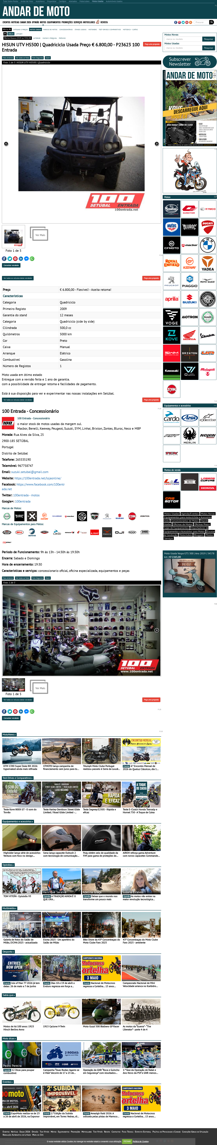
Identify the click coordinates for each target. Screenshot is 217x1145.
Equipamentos (54, 22)
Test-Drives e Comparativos (18, 777)
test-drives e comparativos (110, 29)
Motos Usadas (171, 513)
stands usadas (80, 29)
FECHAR (127, 1141)
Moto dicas (9, 1038)
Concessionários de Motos (185, 520)
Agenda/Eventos (190, 513)
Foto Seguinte (37, 58)
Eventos (6, 22)
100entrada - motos (26, 495)
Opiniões (8, 864)
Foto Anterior (8, 58)
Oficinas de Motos (182, 524)
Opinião (35, 22)
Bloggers (199, 535)
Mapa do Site (37, 1134)
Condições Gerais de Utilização (195, 1131)
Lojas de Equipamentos (176, 527)
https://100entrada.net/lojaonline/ (38, 478)
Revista (104, 22)
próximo (62, 38)
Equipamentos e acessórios (18, 821)
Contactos (116, 1131)
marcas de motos (50, 29)
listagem (19, 33)
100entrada (22, 501)
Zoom (48, 58)
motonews (92, 29)
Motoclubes (89, 22)
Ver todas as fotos (22, 58)
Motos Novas (208, 513)
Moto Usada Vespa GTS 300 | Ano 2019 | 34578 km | (189, 572)
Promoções (67, 22)
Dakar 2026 (25, 22)
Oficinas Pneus (202, 524)
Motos (43, 22)
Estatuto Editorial (143, 1131)
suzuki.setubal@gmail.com (29, 472)
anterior (36, 38)
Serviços (78, 22)
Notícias (15, 22)
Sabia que (9, 995)
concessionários (66, 29)
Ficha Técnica (127, 1131)
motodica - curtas (130, 29)
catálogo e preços (20, 29)
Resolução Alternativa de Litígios (17, 1134)
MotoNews (9, 734)
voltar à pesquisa (50, 38)
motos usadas (35, 29)
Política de (140, 1141)
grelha (11, 33)
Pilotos (209, 535)
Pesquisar (208, 39)
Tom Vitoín (44, 1131)
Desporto (8, 951)
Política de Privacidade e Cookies (166, 1131)
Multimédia (10, 908)
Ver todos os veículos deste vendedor (18, 278)
